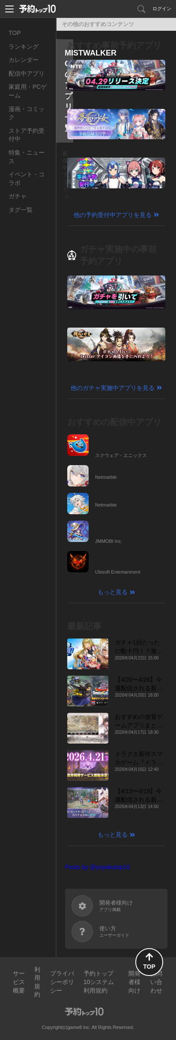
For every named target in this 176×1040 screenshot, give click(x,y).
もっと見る (113, 592)
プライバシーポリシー (62, 981)
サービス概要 (19, 981)
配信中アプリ (27, 73)
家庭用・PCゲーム (28, 91)
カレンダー (24, 59)
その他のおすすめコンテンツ (98, 24)
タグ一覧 (21, 209)
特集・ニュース (27, 156)
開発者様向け (134, 981)
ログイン (161, 8)
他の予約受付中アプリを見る (113, 214)
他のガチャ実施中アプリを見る (113, 387)
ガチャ (18, 196)
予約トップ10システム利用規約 (99, 981)
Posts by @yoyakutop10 (97, 867)
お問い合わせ (156, 981)
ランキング (24, 46)
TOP (15, 32)
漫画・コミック (27, 113)
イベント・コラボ (27, 178)
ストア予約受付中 (27, 135)
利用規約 (37, 982)
